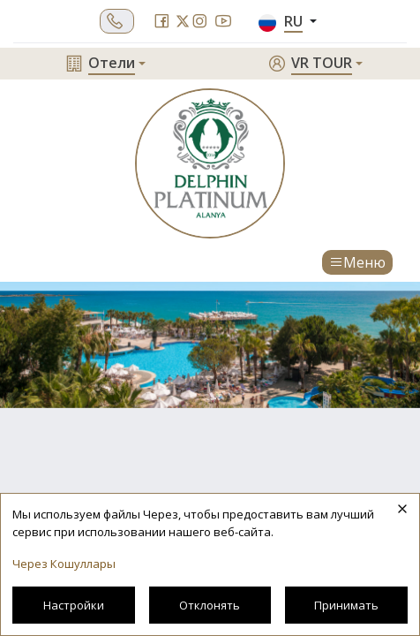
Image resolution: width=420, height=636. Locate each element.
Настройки (73, 605)
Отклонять (209, 605)
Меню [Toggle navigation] (357, 262)
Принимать (346, 605)
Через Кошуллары (64, 564)
